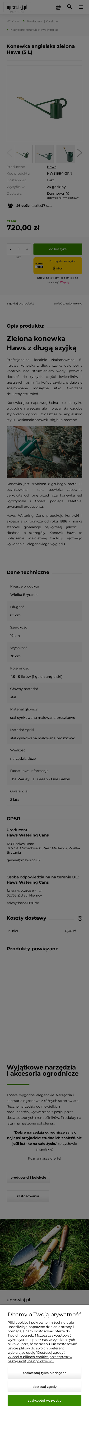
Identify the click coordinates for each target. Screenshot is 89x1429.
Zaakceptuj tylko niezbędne (44, 1373)
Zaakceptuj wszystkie (44, 1400)
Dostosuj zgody (44, 1386)
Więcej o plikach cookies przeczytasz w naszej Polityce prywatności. (40, 1359)
